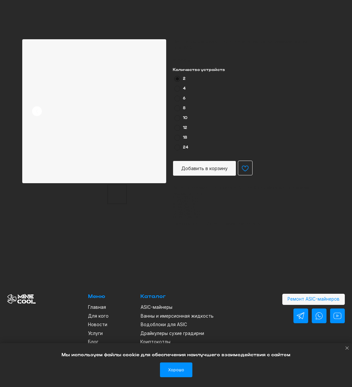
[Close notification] (347, 348)
